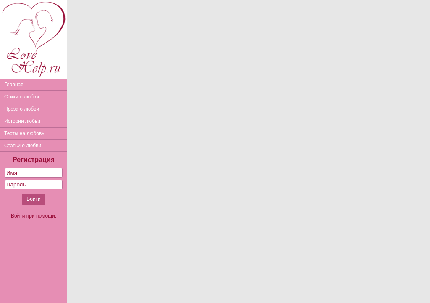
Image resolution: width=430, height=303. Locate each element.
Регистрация (34, 159)
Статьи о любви (22, 146)
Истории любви (22, 121)
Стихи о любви (21, 97)
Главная (14, 85)
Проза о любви (21, 109)
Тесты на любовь (24, 133)
